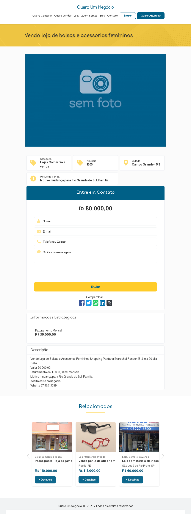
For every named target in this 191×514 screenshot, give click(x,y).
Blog (102, 16)
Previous (29, 456)
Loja (76, 16)
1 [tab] (52, 458)
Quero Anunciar (151, 16)
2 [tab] (141, 458)
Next (154, 445)
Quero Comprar (42, 16)
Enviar (95, 287)
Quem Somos (89, 16)
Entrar (128, 16)
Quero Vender (62, 16)
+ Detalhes (45, 488)
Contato (112, 16)
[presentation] (95, 273)
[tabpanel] (52, 446)
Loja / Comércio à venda (48, 465)
